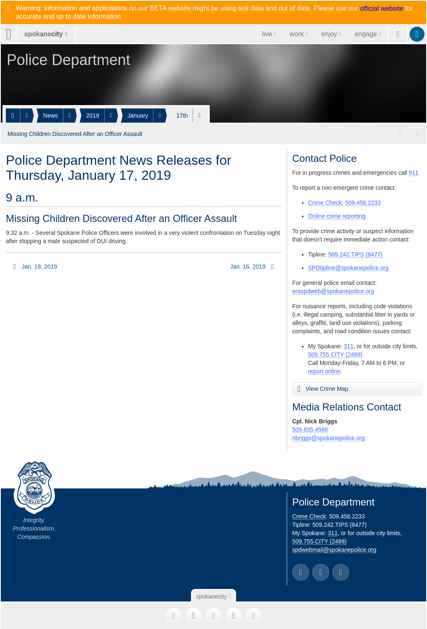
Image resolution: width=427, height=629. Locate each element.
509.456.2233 (363, 201)
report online (324, 369)
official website (381, 8)
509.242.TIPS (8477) (355, 252)
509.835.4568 (310, 428)
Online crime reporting (337, 214)
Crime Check (325, 201)
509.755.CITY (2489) (335, 353)
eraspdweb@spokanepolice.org (333, 289)
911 (413, 171)
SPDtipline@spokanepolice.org (348, 266)
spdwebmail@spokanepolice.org (334, 548)
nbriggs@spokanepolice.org (328, 436)
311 (348, 344)
